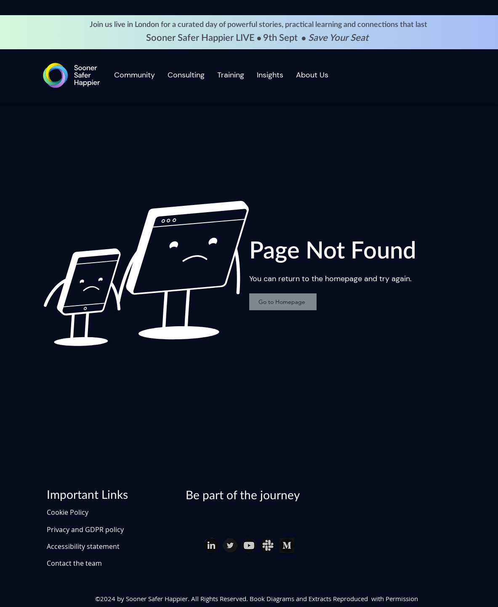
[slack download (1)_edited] (268, 545)
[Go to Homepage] (283, 301)
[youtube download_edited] (249, 545)
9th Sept (281, 38)
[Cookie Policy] (76, 512)
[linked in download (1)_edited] (211, 545)
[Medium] (287, 545)
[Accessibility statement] (96, 546)
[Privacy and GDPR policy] (96, 529)
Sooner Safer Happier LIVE (201, 38)
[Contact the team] (96, 563)
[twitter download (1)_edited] (230, 545)
